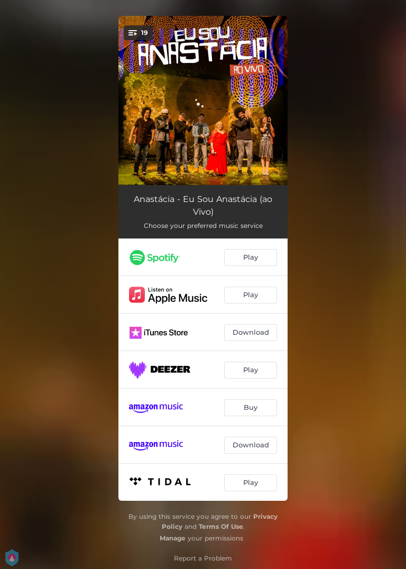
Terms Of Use (221, 526)
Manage (173, 538)
